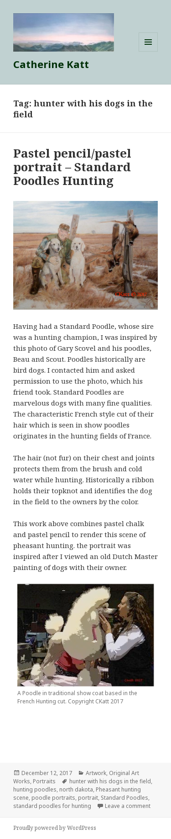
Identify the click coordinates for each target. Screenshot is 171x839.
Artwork (96, 773)
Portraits (44, 781)
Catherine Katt (51, 64)
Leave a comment (127, 806)
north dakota (76, 789)
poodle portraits (53, 798)
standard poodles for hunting (52, 806)
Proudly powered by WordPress (54, 828)
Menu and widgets (148, 51)
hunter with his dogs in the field (110, 781)
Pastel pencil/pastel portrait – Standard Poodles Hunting (72, 167)
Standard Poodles (124, 798)
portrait (88, 798)
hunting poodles (35, 789)
